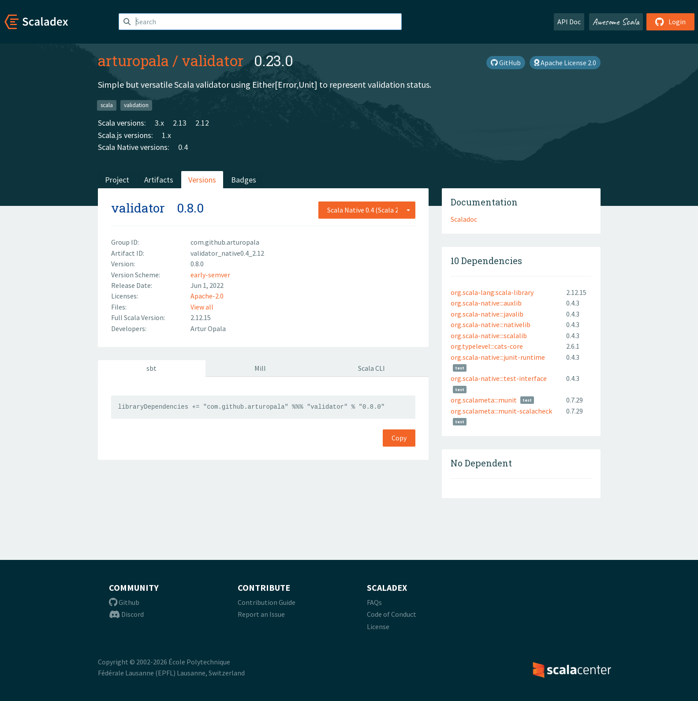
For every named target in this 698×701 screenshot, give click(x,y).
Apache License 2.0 (565, 62)
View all (201, 306)
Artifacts (158, 180)
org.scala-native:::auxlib (486, 302)
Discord (126, 614)
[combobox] (366, 209)
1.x (166, 135)
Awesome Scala (616, 21)
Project (117, 180)
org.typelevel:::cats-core (487, 346)
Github (124, 602)
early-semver (210, 274)
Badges (243, 180)
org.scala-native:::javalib (487, 313)
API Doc (569, 21)
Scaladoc (464, 219)
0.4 (183, 147)
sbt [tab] (151, 368)
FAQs (374, 602)
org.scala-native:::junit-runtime (498, 357)
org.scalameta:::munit (484, 399)
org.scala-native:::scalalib (489, 335)
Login (670, 21)
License (378, 626)
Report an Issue (261, 614)
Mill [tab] (260, 368)
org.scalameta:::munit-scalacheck (501, 410)
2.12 (202, 123)
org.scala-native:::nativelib (490, 324)
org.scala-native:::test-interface (499, 378)
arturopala (133, 60)
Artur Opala (208, 328)
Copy (399, 437)
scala (107, 105)
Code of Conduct (391, 614)
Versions (202, 180)
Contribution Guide (266, 602)
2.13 (180, 123)
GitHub (506, 62)
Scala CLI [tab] (371, 368)
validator (212, 60)
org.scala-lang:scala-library (492, 292)
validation (136, 105)
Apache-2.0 (207, 295)
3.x (159, 123)
